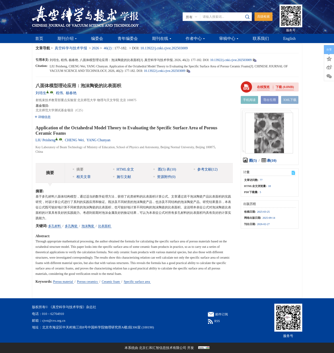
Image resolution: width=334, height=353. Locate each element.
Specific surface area (137, 281)
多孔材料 (55, 226)
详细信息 (43, 117)
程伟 (59, 93)
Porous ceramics (88, 281)
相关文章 (82, 177)
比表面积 (105, 226)
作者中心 (195, 38)
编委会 (97, 38)
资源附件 (164, 177)
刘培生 (41, 93)
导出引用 (269, 100)
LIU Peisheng (45, 140)
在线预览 (263, 87)
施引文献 (122, 177)
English (289, 38)
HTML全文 (123, 169)
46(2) (108, 48)
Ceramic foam (111, 281)
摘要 (78, 169)
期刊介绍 (67, 38)
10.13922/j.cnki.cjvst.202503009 (164, 48)
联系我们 (261, 38)
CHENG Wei (74, 140)
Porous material (63, 281)
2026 (95, 48)
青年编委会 (128, 38)
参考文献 (206, 169)
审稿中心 (228, 38)
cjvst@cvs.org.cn (54, 320)
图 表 (164, 169)
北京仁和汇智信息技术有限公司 (162, 348)
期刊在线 (161, 38)
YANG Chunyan (98, 140)
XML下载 (289, 100)
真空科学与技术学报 (71, 48)
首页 (39, 38)
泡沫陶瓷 (88, 226)
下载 (285, 87)
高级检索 (263, 16)
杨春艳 (71, 93)
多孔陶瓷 (71, 226)
